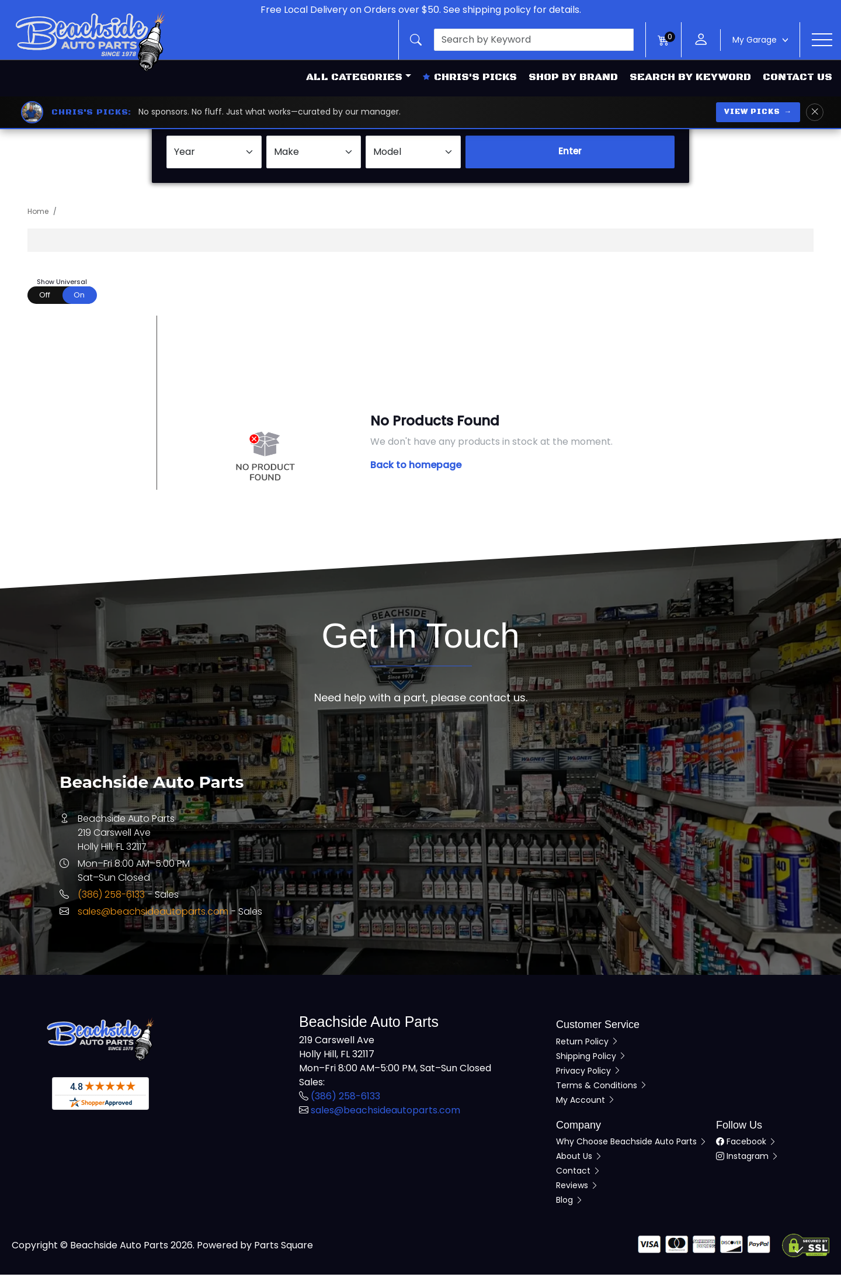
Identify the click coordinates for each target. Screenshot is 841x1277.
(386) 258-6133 (111, 897)
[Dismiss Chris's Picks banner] (814, 112)
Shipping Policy (591, 1058)
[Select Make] (314, 153)
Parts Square (283, 1247)
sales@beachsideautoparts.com (153, 913)
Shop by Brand (573, 77)
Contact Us (797, 77)
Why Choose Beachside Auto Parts (631, 1144)
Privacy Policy (588, 1072)
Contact (578, 1173)
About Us (579, 1158)
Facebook (746, 1144)
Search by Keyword (690, 77)
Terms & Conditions (602, 1087)
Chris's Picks (470, 77)
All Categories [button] (354, 77)
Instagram (747, 1158)
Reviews (577, 1187)
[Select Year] (214, 153)
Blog (569, 1202)
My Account (586, 1102)
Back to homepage (415, 467)
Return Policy (587, 1043)
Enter (570, 153)
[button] (522, 40)
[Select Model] (413, 153)
